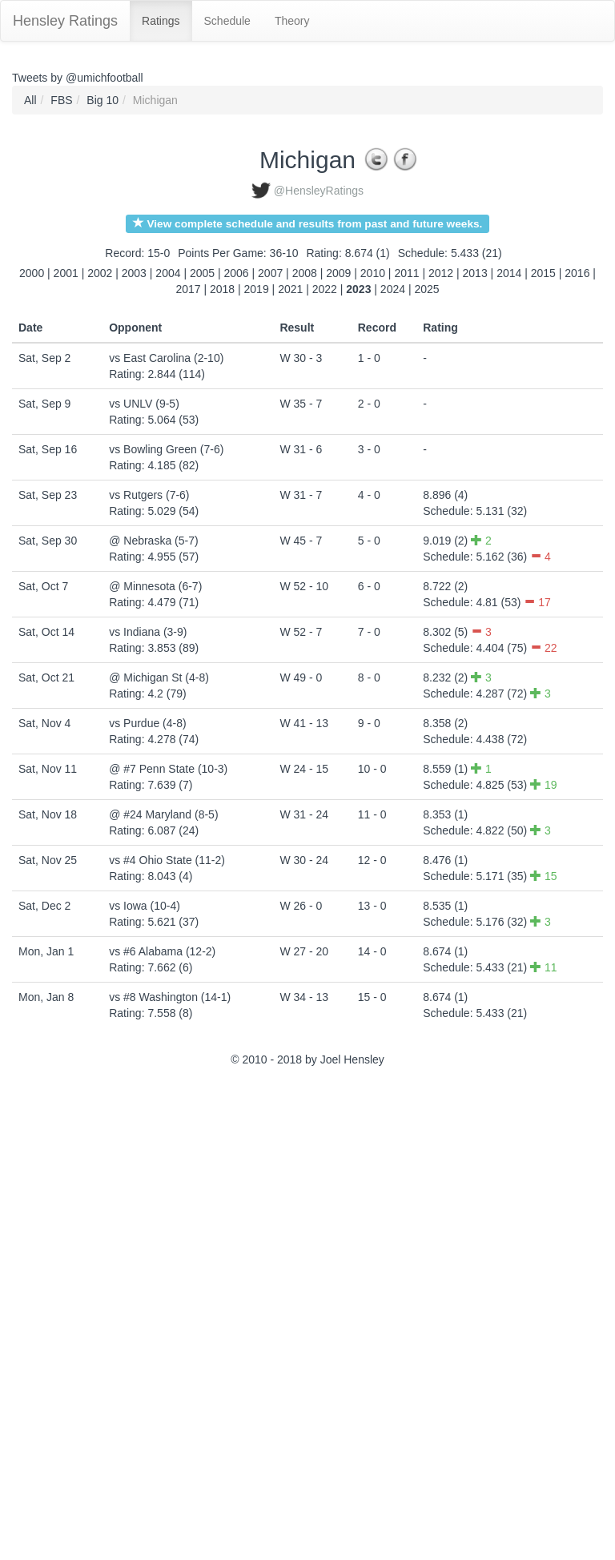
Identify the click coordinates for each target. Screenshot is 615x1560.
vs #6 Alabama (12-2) (162, 951)
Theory (292, 20)
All (30, 100)
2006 (236, 273)
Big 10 (102, 100)
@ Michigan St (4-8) (159, 677)
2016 (577, 273)
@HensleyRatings (319, 190)
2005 (202, 273)
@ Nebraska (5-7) (153, 540)
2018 (222, 289)
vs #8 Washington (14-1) (170, 997)
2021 (290, 289)
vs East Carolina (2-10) (166, 358)
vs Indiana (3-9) (148, 631)
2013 (475, 273)
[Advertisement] (84, 1316)
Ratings (160, 20)
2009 (338, 273)
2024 (392, 289)
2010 (372, 273)
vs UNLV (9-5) (144, 403)
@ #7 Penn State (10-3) (168, 768)
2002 (99, 273)
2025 (426, 289)
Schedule (227, 20)
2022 (324, 289)
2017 (187, 289)
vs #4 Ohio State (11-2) (167, 860)
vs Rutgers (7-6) (149, 495)
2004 (167, 273)
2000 (31, 273)
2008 (304, 273)
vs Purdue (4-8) (147, 723)
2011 (406, 273)
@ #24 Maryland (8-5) (163, 814)
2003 (134, 273)
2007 (270, 273)
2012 (440, 273)
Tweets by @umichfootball (77, 77)
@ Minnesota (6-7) (155, 586)
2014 (508, 273)
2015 (543, 273)
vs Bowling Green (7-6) (166, 449)
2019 (256, 289)
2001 (66, 273)
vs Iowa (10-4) (144, 905)
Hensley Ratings (65, 21)
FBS (61, 100)
